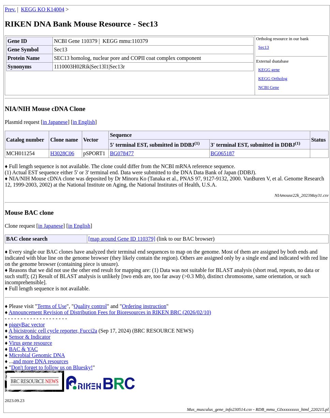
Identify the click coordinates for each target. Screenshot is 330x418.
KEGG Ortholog (272, 78)
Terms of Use (51, 306)
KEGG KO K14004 (42, 9)
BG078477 (122, 153)
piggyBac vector (27, 324)
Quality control (90, 306)
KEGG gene (269, 69)
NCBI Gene (268, 87)
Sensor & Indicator (29, 337)
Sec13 (263, 47)
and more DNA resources (40, 361)
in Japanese (55, 122)
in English (84, 122)
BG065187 (223, 153)
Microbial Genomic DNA (37, 355)
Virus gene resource (30, 343)
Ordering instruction (144, 306)
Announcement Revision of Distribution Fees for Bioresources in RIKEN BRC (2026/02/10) (110, 312)
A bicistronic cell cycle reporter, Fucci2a (53, 331)
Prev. (10, 9)
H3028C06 (62, 153)
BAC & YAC (23, 349)
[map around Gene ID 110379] (121, 239)
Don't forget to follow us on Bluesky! (52, 367)
